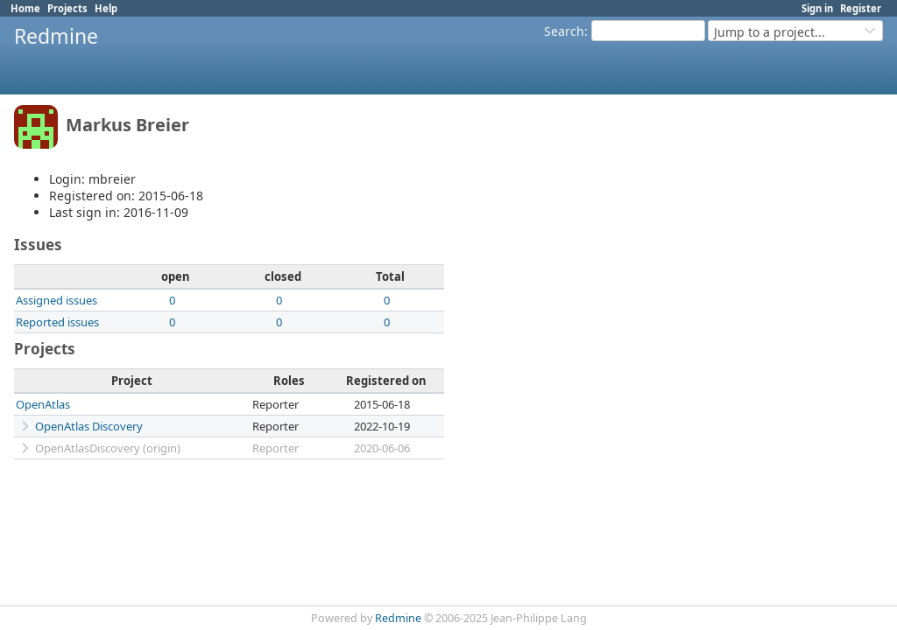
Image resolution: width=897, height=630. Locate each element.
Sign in (817, 8)
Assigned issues (56, 300)
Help (106, 8)
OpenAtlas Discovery (89, 426)
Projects (67, 8)
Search (564, 31)
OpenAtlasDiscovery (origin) (107, 448)
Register (860, 8)
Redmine (398, 618)
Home (25, 8)
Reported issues (57, 322)
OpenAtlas (43, 404)
